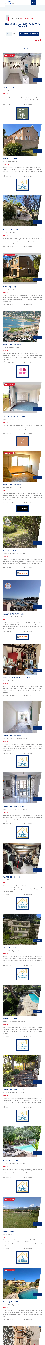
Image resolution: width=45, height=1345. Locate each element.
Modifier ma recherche (29, 34)
